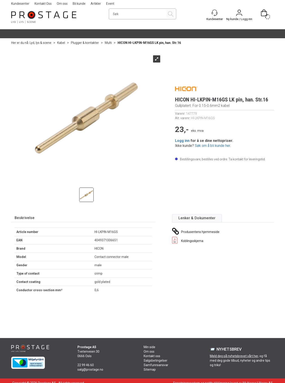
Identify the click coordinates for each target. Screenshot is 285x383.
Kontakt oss (152, 356)
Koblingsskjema (192, 241)
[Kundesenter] (214, 13)
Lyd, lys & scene (40, 43)
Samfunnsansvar (156, 365)
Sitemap (150, 369)
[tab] (24, 218)
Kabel (61, 43)
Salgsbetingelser (155, 360)
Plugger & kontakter (85, 43)
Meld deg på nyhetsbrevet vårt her (234, 356)
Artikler (96, 3)
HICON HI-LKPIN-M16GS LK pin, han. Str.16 (149, 43)
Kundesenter (20, 3)
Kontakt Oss (43, 3)
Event (110, 3)
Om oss (62, 3)
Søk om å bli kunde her (212, 145)
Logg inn (182, 141)
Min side (149, 347)
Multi (108, 43)
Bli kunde (79, 3)
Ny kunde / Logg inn (239, 19)
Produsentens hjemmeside (200, 232)
